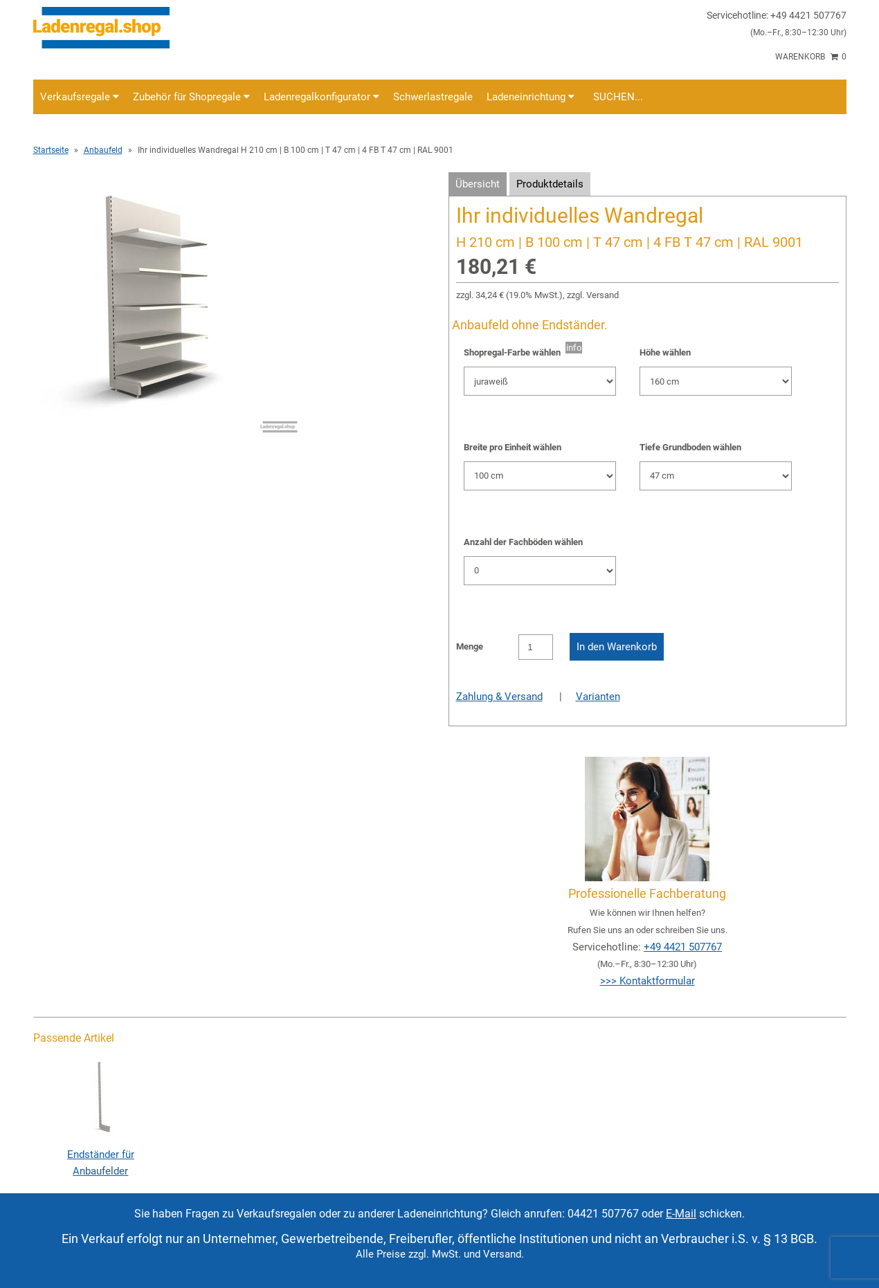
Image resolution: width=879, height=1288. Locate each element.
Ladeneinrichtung (530, 97)
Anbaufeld (103, 150)
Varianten (598, 696)
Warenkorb (810, 57)
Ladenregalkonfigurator (321, 97)
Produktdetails (549, 184)
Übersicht (477, 184)
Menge (469, 646)
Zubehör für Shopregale (191, 97)
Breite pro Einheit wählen (512, 447)
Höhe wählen (665, 352)
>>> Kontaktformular (647, 981)
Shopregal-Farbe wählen (514, 352)
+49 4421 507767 (683, 947)
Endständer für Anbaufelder (100, 1154)
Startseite (51, 150)
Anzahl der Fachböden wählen (523, 542)
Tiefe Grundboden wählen (690, 447)
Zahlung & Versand (499, 696)
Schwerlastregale (433, 97)
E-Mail (681, 1213)
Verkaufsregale (79, 97)
